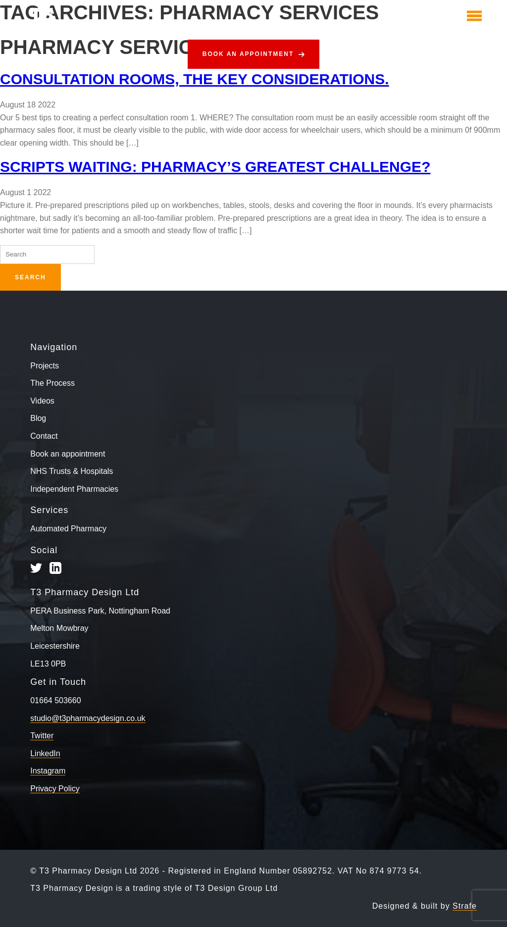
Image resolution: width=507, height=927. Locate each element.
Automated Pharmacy (68, 528)
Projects (44, 365)
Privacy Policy (55, 788)
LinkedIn (45, 753)
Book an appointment (248, 54)
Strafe (465, 906)
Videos (42, 401)
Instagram (47, 771)
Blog (38, 418)
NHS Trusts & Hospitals (71, 471)
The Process (52, 383)
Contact (43, 436)
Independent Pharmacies (74, 489)
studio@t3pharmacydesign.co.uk (87, 718)
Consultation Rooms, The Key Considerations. (194, 79)
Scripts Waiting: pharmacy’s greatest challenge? (215, 166)
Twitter (41, 735)
